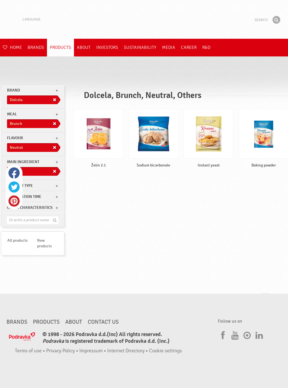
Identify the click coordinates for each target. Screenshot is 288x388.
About (84, 47)
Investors (107, 47)
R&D (206, 47)
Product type (20, 185)
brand (13, 90)
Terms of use (28, 351)
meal (12, 114)
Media (168, 47)
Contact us (103, 322)
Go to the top (265, 298)
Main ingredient (23, 161)
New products (44, 243)
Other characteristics (30, 207)
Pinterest (14, 201)
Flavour (15, 138)
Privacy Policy (60, 351)
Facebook (14, 173)
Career (189, 47)
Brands (36, 47)
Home (12, 47)
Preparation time (24, 196)
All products (17, 240)
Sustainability (140, 47)
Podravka (144, 19)
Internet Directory (126, 351)
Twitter (14, 187)
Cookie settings (165, 351)
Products (60, 47)
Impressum (91, 351)
